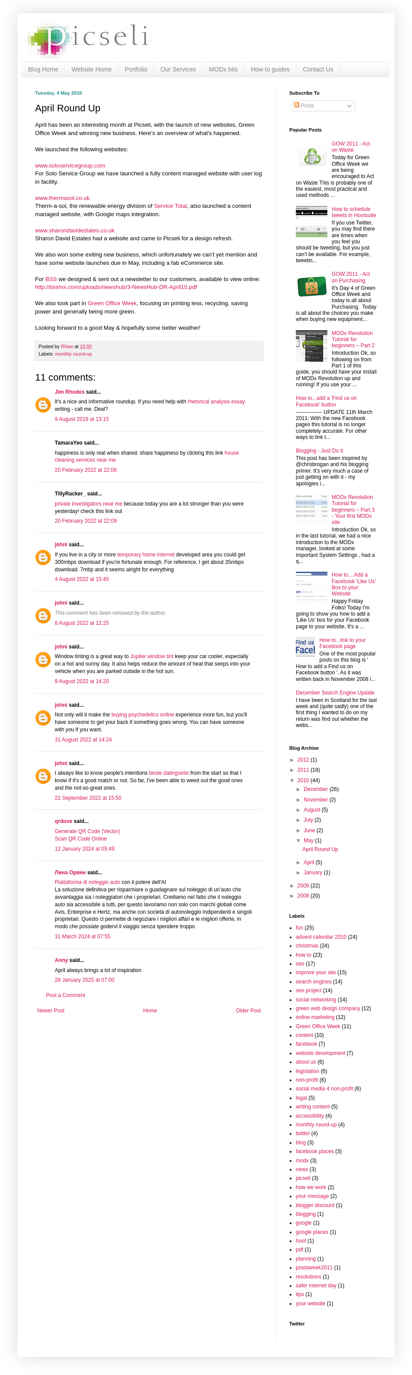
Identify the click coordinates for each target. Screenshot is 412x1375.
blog (301, 1143)
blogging (306, 1214)
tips (300, 1294)
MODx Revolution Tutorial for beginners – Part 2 (353, 339)
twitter (303, 1133)
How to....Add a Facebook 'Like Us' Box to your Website (354, 584)
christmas (307, 946)
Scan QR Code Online (81, 839)
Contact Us (318, 69)
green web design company (328, 1008)
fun (299, 928)
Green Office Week (112, 303)
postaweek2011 (314, 1268)
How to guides (270, 69)
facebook (306, 1044)
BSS (51, 279)
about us (306, 1062)
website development (320, 1053)
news (302, 1169)
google (304, 1223)
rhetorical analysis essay (216, 402)
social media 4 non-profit (324, 1089)
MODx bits (223, 69)
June (310, 830)
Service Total (170, 206)
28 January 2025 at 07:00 (84, 980)
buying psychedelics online (142, 715)
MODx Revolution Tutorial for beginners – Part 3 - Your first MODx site (353, 510)
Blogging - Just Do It (319, 451)
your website (310, 1303)
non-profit (307, 1080)
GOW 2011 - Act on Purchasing (351, 277)
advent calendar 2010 (321, 937)
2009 (304, 886)
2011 (304, 770)
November (317, 800)
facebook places (315, 1151)
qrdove (63, 821)
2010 (304, 780)
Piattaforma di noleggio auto (87, 882)
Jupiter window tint (152, 656)
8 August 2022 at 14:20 (82, 681)
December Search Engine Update (335, 693)
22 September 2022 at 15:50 (88, 798)
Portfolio (136, 69)
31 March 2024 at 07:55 (82, 936)
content (304, 1035)
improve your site (316, 972)
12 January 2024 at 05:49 (84, 849)
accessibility (310, 1116)
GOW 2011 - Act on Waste (351, 147)
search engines (313, 982)
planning (306, 1259)
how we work (311, 1187)
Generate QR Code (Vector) (87, 831)
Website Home (91, 69)
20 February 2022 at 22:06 (86, 470)
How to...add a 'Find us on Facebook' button (326, 401)
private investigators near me (88, 504)
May (309, 840)
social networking (316, 1000)
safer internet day (316, 1285)
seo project (309, 990)
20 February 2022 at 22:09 (86, 521)
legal (301, 1098)
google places (312, 1232)
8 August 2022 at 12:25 (82, 623)
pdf (299, 1250)
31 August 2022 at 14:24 (83, 740)
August (313, 810)
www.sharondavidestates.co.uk (74, 230)
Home (150, 1011)
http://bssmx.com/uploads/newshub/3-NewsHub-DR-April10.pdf (116, 287)
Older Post (248, 1011)
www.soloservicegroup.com (70, 165)
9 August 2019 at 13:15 (82, 419)
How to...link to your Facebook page (343, 643)
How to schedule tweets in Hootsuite (354, 212)
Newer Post (50, 1011)
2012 (304, 760)
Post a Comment (65, 995)
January (314, 872)
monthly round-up (73, 353)
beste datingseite (169, 773)
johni (61, 544)
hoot (301, 1241)
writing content (313, 1107)
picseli (303, 1178)
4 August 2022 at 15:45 (82, 579)
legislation (307, 1071)
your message (312, 1196)
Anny (61, 960)
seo (300, 964)
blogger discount (315, 1205)
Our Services (178, 69)
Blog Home (43, 69)
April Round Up (320, 849)
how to (303, 955)
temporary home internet (146, 555)
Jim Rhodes (70, 392)
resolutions (308, 1277)
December (317, 789)
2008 (304, 896)
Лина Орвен (70, 872)
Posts (304, 106)
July (309, 820)
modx (302, 1161)
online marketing (315, 1017)
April (310, 862)
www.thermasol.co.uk (62, 198)
